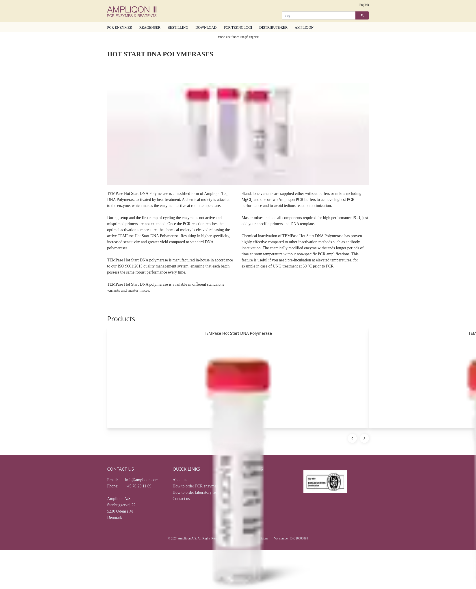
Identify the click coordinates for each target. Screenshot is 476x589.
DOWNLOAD (205, 27)
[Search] (319, 15)
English (364, 5)
